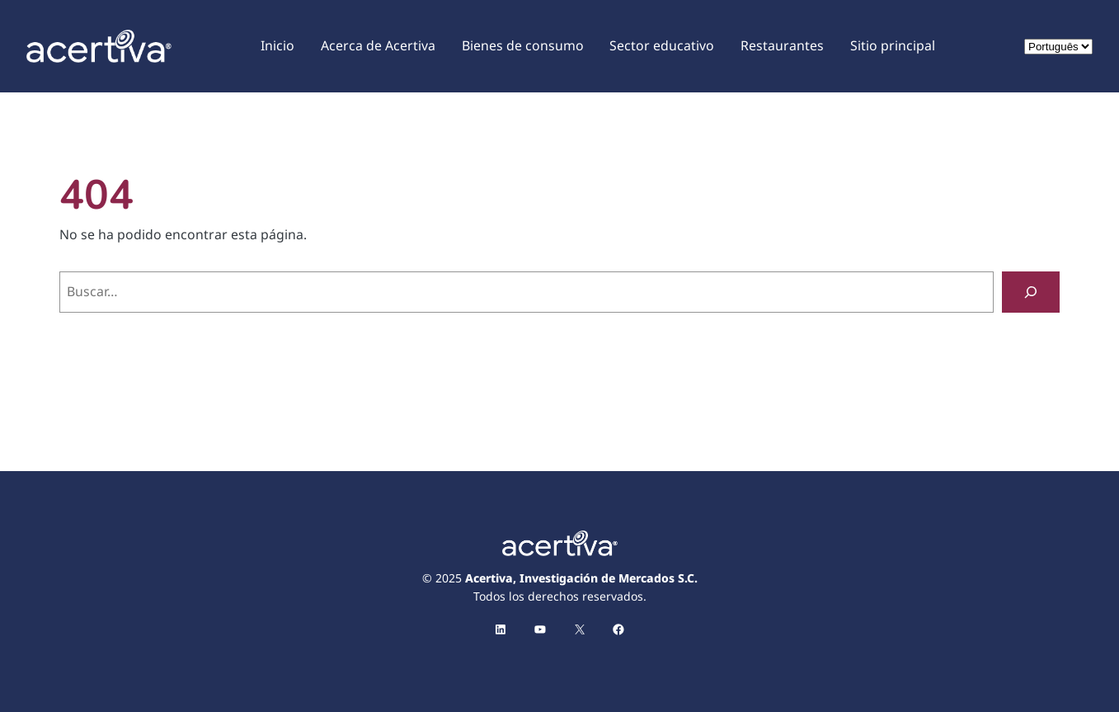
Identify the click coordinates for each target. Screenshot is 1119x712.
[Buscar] (1031, 291)
